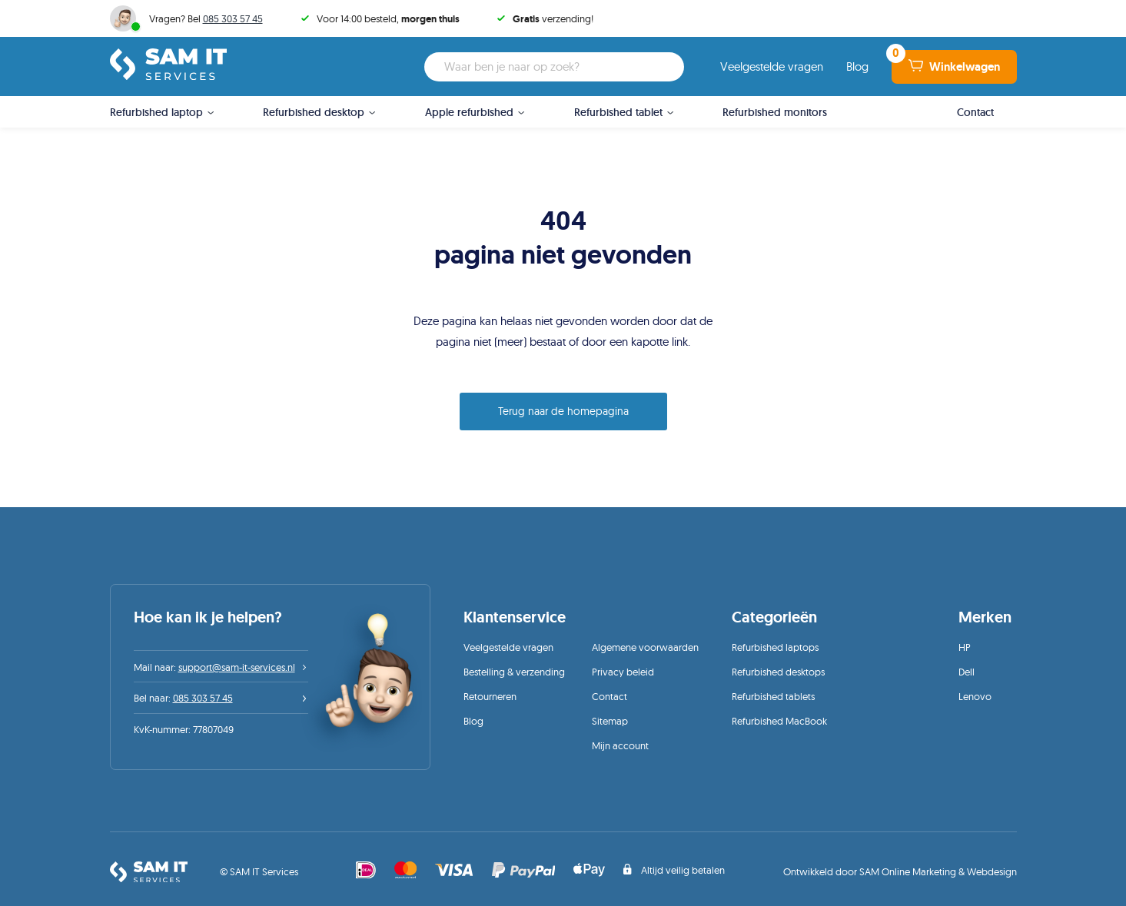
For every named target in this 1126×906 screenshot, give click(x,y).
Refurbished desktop (313, 112)
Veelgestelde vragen (771, 66)
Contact (975, 112)
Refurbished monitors (774, 112)
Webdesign (992, 871)
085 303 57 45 (233, 18)
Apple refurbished (469, 112)
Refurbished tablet (618, 112)
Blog (857, 66)
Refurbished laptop (156, 112)
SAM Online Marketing (907, 871)
